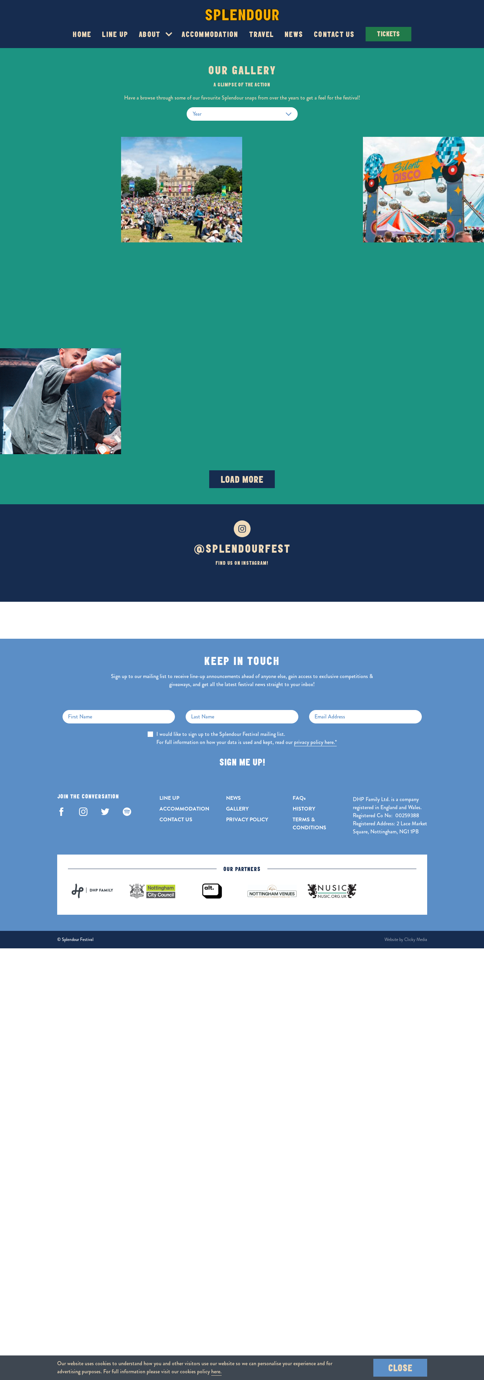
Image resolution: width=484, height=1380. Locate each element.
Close (400, 1368)
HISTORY (304, 809)
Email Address (329, 716)
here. (216, 1371)
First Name (80, 716)
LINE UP (169, 798)
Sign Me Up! (242, 762)
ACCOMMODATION (184, 809)
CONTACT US (175, 820)
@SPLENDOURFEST (242, 548)
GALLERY (237, 809)
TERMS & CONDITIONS (309, 824)
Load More (242, 479)
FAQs (299, 798)
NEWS (233, 798)
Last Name (202, 716)
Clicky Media (415, 939)
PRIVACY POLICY (247, 820)
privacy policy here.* (315, 742)
